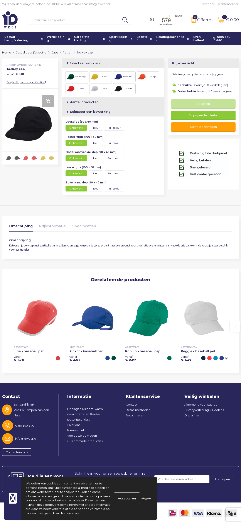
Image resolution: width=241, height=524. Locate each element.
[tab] (21, 227)
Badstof (142, 38)
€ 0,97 (130, 358)
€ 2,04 (75, 358)
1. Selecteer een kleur (84, 63)
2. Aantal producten (83, 102)
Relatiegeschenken (170, 38)
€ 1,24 (186, 358)
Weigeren (146, 498)
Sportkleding (118, 38)
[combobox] (73, 20)
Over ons (208, 4)
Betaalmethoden (138, 410)
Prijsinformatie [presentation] (52, 226)
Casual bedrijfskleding (16, 38)
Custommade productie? (85, 441)
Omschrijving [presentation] (21, 226)
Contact (131, 404)
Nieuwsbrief (75, 430)
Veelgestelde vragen (82, 435)
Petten (67, 52)
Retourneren (135, 415)
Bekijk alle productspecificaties (27, 82)
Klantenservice (228, 4)
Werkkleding (55, 38)
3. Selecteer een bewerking (89, 112)
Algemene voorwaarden (201, 404)
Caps (54, 52)
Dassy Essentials (78, 419)
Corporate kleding (81, 38)
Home (6, 52)
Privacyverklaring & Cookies (204, 410)
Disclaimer (191, 415)
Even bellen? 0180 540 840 (211, 38)
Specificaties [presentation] (84, 226)
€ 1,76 (19, 358)
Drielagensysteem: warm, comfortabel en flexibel (85, 411)
